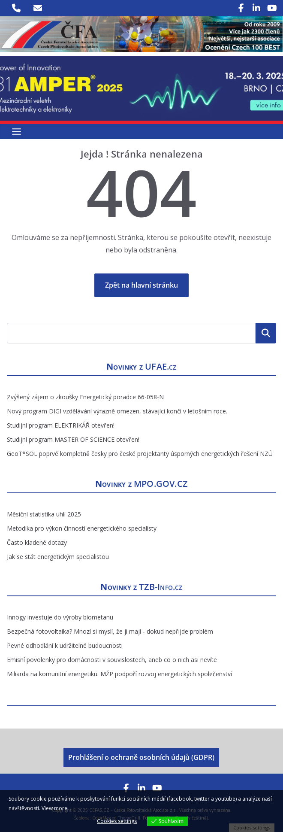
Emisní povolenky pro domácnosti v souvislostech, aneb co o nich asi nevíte (112, 660)
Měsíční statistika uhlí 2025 (44, 514)
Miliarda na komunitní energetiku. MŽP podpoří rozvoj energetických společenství (119, 674)
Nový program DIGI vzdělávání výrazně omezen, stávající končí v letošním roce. (117, 411)
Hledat (266, 333)
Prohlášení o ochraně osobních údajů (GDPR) (141, 757)
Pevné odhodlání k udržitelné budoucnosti (65, 645)
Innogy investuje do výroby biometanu (60, 617)
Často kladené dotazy (37, 542)
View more (54, 808)
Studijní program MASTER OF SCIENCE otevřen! (73, 439)
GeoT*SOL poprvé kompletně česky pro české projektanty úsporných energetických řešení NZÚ (140, 453)
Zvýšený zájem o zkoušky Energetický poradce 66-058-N (85, 397)
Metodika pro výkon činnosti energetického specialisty (82, 528)
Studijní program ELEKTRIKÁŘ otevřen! (60, 425)
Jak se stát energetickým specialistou (58, 557)
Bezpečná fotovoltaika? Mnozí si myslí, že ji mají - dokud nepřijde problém (110, 631)
